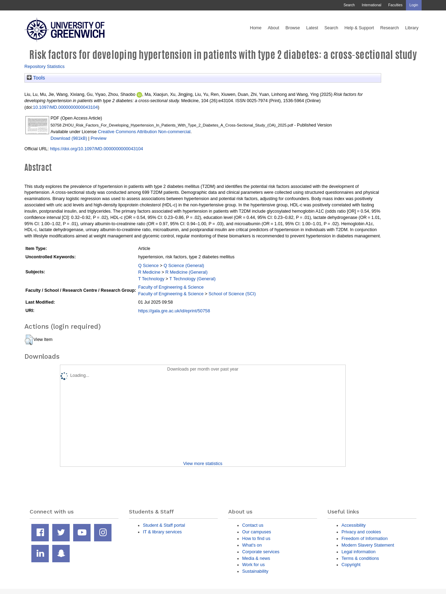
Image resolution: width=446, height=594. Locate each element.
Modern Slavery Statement (367, 545)
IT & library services (162, 531)
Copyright (351, 564)
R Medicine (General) (187, 272)
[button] (29, 340)
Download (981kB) (69, 138)
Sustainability (255, 571)
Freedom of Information (364, 538)
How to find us (256, 538)
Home (255, 27)
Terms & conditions (360, 558)
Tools (36, 78)
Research (389, 27)
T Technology (151, 278)
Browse (292, 27)
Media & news (256, 558)
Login (413, 5)
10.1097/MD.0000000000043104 (65, 107)
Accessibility (353, 525)
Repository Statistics (44, 66)
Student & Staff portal (164, 525)
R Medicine (149, 272)
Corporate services (260, 551)
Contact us (252, 525)
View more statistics (202, 463)
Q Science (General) (184, 265)
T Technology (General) (192, 278)
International (371, 5)
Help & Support (359, 27)
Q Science (148, 265)
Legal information (358, 551)
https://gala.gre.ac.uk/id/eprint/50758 (174, 310)
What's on (252, 545)
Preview (98, 138)
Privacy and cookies (361, 531)
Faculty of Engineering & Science (170, 287)
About (273, 27)
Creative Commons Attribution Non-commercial (144, 131)
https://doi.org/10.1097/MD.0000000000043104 (96, 148)
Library (411, 27)
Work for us (253, 564)
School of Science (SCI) (232, 293)
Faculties (395, 5)
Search (349, 5)
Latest (312, 27)
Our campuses (256, 531)
